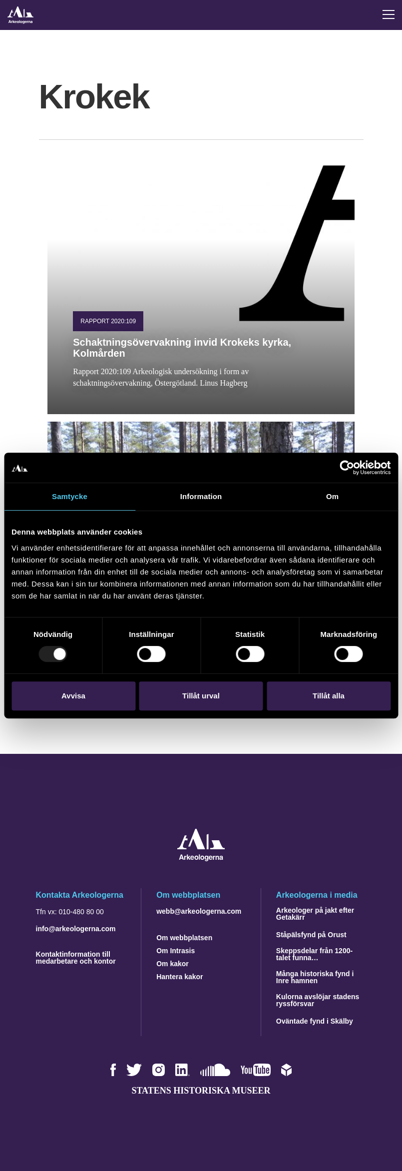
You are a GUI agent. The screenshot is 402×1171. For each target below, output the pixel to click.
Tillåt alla (329, 695)
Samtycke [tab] (69, 496)
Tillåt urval (201, 695)
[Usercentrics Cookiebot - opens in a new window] (347, 467)
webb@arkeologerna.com (198, 911)
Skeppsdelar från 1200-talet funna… (314, 954)
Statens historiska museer (200, 1091)
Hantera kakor (179, 976)
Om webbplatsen (184, 937)
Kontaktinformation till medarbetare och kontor (76, 958)
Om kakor (172, 963)
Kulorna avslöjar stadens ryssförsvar (318, 1000)
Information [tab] (201, 496)
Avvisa (73, 695)
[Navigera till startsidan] (201, 858)
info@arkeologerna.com (76, 928)
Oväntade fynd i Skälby (314, 1021)
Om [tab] (332, 496)
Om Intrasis (175, 950)
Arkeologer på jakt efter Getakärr (315, 914)
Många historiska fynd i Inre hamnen (315, 977)
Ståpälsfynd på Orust (311, 934)
